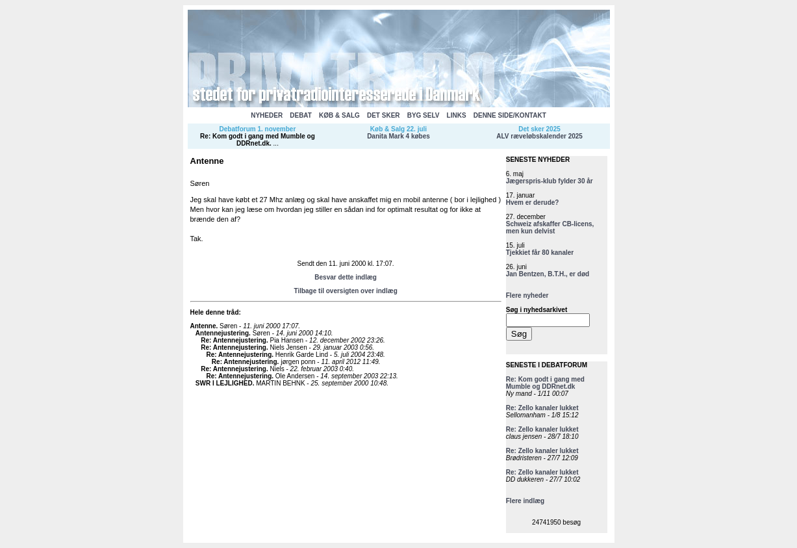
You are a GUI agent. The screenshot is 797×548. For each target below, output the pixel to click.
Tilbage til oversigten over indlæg (345, 290)
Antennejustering (222, 333)
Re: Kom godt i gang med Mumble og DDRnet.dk (257, 140)
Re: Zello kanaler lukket (542, 407)
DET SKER (383, 115)
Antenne (203, 326)
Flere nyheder (527, 295)
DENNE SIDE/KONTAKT (510, 115)
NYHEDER (267, 115)
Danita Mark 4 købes (398, 136)
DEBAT (301, 115)
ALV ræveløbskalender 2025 (539, 136)
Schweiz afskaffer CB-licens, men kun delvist (550, 227)
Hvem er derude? (532, 202)
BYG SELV (423, 115)
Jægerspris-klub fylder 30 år (549, 181)
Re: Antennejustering (233, 340)
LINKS (456, 115)
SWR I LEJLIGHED (224, 383)
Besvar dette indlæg (345, 277)
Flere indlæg (525, 500)
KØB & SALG (339, 115)
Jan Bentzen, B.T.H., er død (547, 274)
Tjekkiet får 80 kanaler (540, 252)
